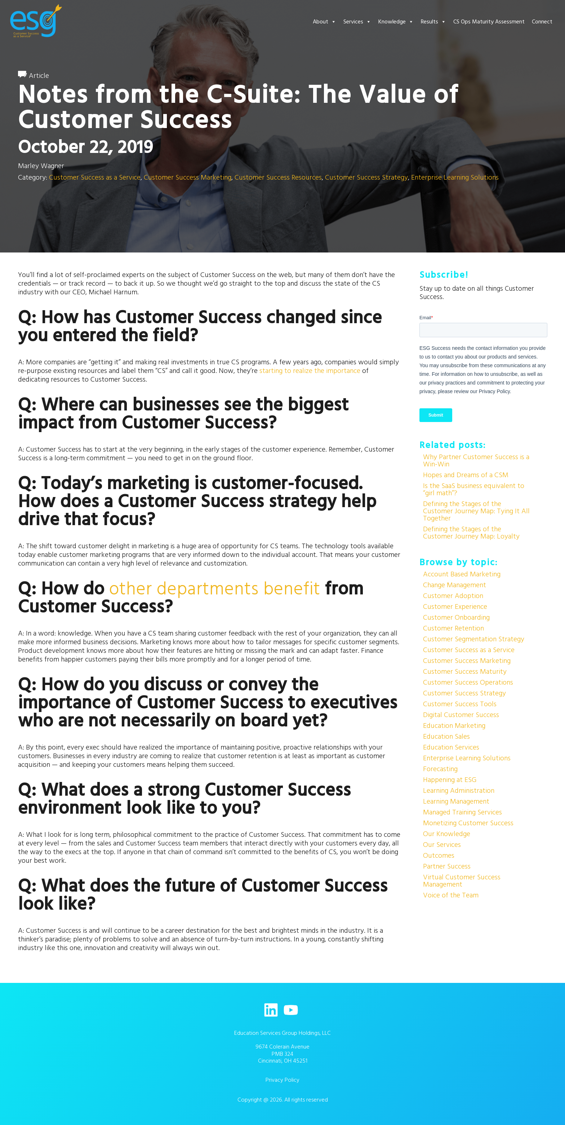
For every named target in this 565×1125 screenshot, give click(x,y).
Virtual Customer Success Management (462, 880)
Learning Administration (458, 791)
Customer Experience (455, 607)
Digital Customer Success (461, 715)
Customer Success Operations (468, 682)
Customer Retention (453, 628)
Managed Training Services (462, 812)
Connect (542, 22)
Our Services (442, 845)
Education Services (451, 747)
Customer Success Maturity (465, 672)
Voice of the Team (451, 895)
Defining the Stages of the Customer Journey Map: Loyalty (471, 532)
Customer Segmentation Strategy (473, 639)
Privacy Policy (282, 1080)
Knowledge (396, 22)
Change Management (454, 585)
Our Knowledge (446, 834)
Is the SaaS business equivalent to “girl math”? (473, 489)
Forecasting (440, 769)
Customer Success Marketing (187, 177)
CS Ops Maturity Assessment (489, 22)
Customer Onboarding (456, 617)
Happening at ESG (449, 780)
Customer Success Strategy (366, 177)
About (324, 22)
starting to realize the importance (309, 371)
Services (357, 22)
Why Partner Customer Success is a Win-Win (476, 460)
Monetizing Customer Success (468, 823)
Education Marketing (454, 726)
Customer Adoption (453, 596)
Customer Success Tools (460, 704)
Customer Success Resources (278, 177)
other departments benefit (214, 589)
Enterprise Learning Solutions (455, 177)
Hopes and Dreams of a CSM (465, 475)
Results (433, 22)
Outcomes (438, 856)
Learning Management (456, 801)
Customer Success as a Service (95, 177)
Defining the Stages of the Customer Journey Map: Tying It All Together (476, 511)
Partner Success (447, 866)
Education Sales (446, 736)
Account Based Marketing (462, 574)
